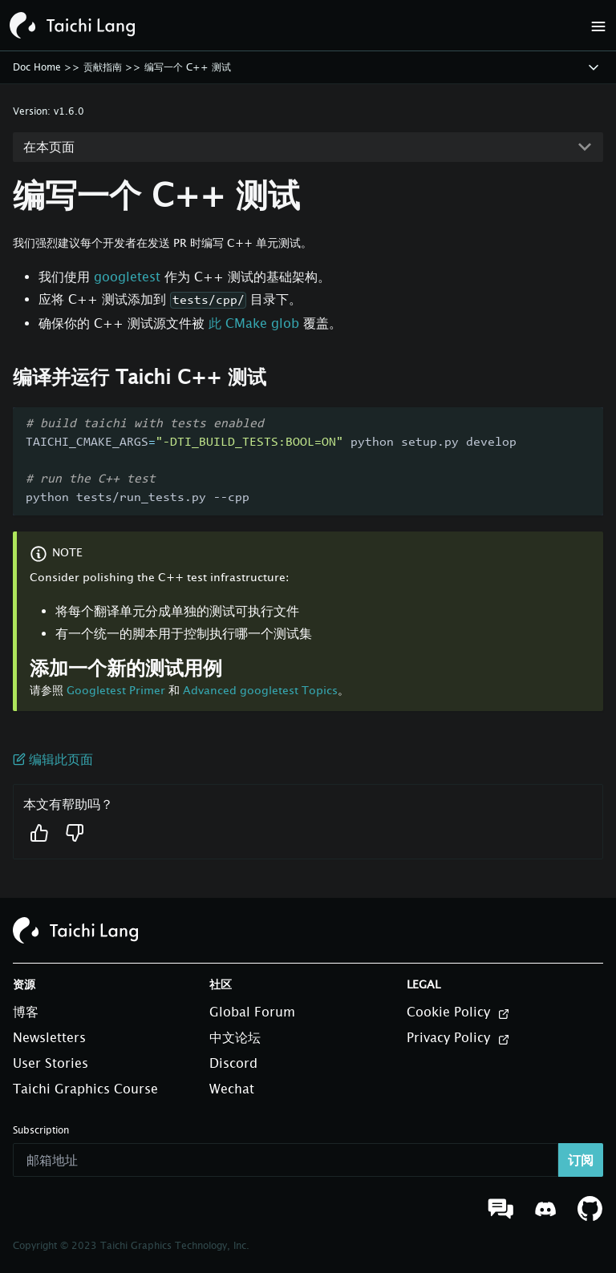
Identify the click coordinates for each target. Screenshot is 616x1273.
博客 (25, 1011)
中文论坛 (235, 1037)
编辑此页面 (53, 759)
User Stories (50, 1063)
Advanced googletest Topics (260, 690)
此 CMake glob (254, 323)
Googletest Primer (116, 690)
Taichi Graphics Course (85, 1088)
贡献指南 (102, 67)
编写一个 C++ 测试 (187, 67)
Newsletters (49, 1037)
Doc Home (37, 67)
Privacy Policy (459, 1038)
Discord (233, 1063)
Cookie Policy (459, 1012)
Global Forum (252, 1011)
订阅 (581, 1160)
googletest (127, 276)
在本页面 (49, 146)
